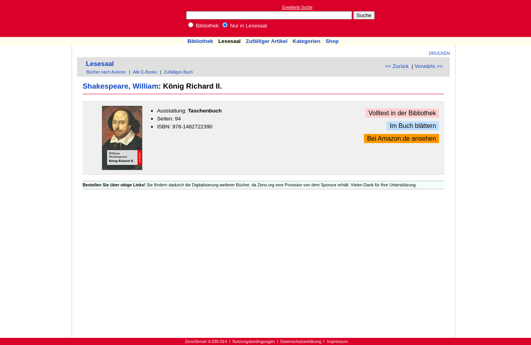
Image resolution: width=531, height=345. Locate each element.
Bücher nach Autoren (106, 72)
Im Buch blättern (413, 125)
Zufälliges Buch (178, 72)
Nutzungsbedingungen (253, 341)
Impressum (337, 341)
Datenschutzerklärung (301, 341)
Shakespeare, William (121, 86)
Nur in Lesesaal (244, 26)
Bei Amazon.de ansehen (401, 138)
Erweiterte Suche (297, 7)
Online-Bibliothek (38, 18)
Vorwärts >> (428, 66)
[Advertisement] (494, 18)
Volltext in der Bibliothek (402, 113)
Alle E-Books (145, 72)
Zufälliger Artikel (267, 41)
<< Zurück (397, 66)
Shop (331, 41)
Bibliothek (203, 26)
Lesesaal (229, 41)
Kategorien (307, 41)
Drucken (439, 53)
